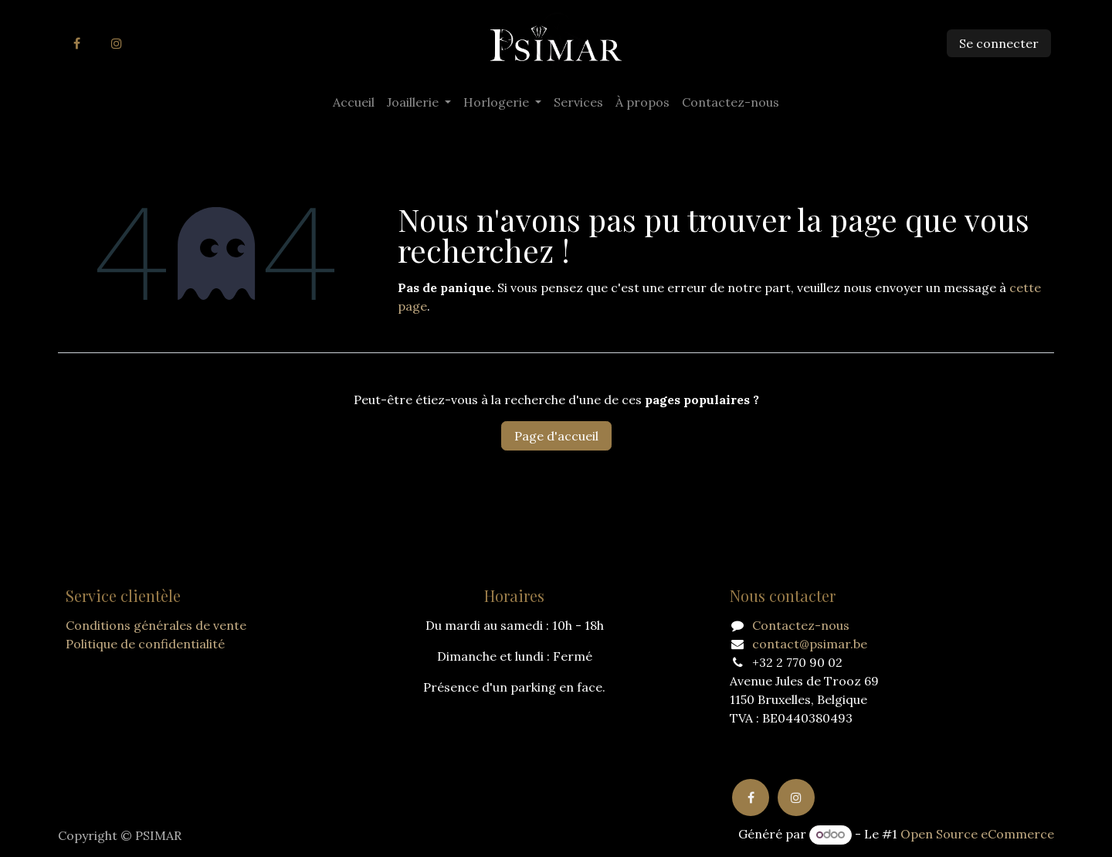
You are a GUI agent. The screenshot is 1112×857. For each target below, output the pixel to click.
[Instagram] (116, 43)
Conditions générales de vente (156, 625)
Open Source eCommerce (977, 834)
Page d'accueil (556, 436)
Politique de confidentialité (145, 643)
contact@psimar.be (809, 643)
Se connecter (999, 43)
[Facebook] (76, 43)
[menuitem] (354, 102)
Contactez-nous (800, 625)
